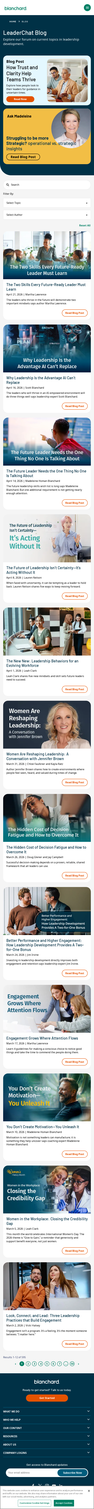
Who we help (12, 1419)
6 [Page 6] (53, 1364)
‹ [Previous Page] (15, 1364)
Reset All (85, 225)
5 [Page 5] (47, 1364)
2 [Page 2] (28, 1364)
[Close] (88, 1490)
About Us (9, 1444)
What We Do (11, 1411)
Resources (10, 1436)
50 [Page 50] (72, 1364)
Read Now (20, 99)
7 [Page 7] (59, 1364)
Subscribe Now (72, 1472)
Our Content (12, 1428)
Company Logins (15, 1453)
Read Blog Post (23, 157)
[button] (87, 7)
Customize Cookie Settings (34, 1503)
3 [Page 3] (34, 1364)
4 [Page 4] (40, 1364)
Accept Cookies (64, 1503)
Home (12, 21)
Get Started (47, 1398)
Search (15, 184)
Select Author (14, 215)
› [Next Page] (78, 1364)
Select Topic (13, 203)
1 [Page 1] (21, 1364)
